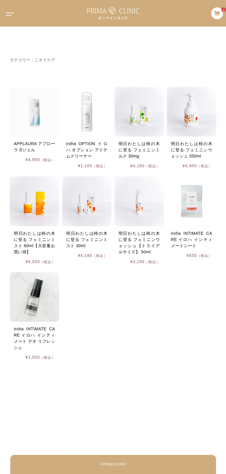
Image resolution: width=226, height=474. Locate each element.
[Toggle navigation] (9, 13)
